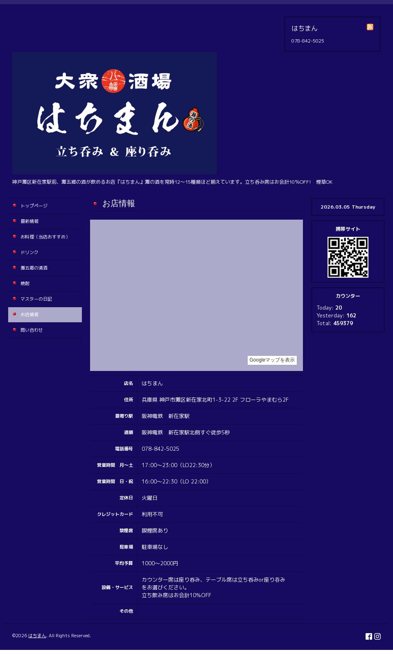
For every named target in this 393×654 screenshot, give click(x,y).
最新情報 (29, 221)
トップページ (33, 205)
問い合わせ (31, 330)
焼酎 (24, 283)
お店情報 (29, 314)
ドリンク (29, 252)
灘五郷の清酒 (33, 268)
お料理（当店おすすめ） (45, 237)
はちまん (37, 635)
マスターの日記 (36, 299)
